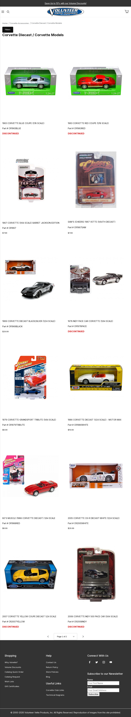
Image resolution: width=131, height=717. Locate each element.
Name (90, 679)
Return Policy (52, 667)
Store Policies (52, 672)
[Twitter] (96, 662)
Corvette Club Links (55, 690)
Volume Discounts (13, 667)
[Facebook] (89, 662)
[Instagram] (103, 662)
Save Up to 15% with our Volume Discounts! (65, 3)
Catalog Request (12, 677)
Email (89, 686)
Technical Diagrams (55, 695)
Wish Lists (9, 681)
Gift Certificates (12, 686)
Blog (48, 677)
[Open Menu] (2, 11)
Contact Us (51, 662)
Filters (7, 30)
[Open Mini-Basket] (128, 12)
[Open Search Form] (8, 11)
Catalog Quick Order (14, 672)
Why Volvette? (11, 662)
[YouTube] (110, 662)
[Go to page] (65, 636)
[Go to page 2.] (83, 636)
